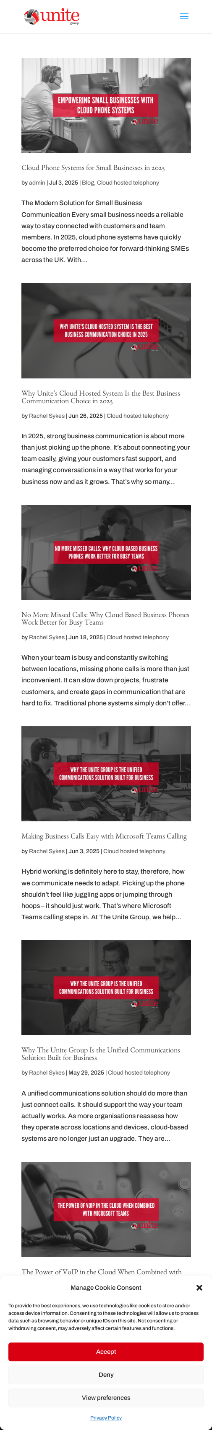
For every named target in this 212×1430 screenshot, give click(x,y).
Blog (88, 183)
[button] (199, 1287)
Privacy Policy (106, 1418)
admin (37, 183)
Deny (106, 1374)
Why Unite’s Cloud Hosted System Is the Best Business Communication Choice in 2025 (100, 398)
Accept (106, 1351)
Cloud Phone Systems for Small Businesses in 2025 (93, 169)
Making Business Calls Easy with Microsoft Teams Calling (104, 837)
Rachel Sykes (47, 416)
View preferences (106, 1397)
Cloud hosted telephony (128, 183)
